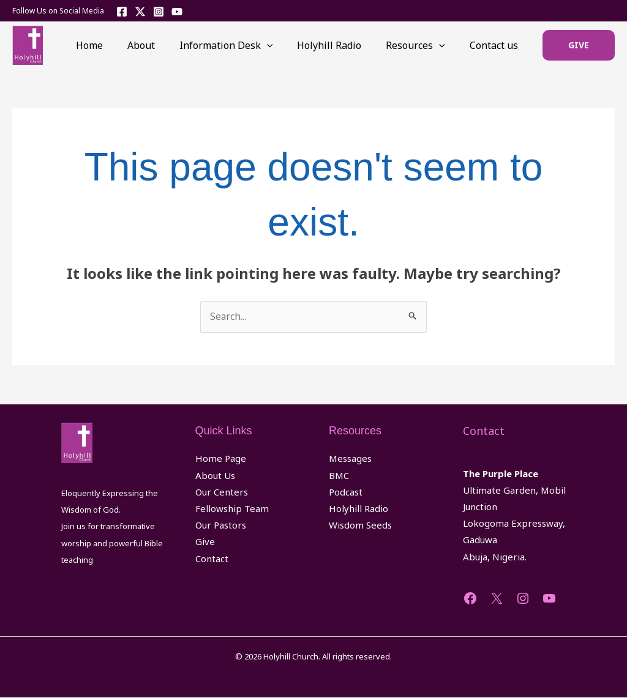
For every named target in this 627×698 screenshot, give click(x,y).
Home (116, 45)
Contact (211, 559)
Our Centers (221, 492)
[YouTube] (176, 11)
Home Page (220, 459)
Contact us (496, 45)
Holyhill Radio (341, 45)
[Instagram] (158, 11)
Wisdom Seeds (360, 525)
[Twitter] (140, 11)
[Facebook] (121, 11)
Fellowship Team (232, 509)
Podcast (345, 492)
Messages (350, 459)
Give (205, 542)
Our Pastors (220, 525)
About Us (215, 476)
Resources (422, 45)
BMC (339, 476)
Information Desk (243, 45)
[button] (579, 45)
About (163, 45)
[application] (284, 45)
